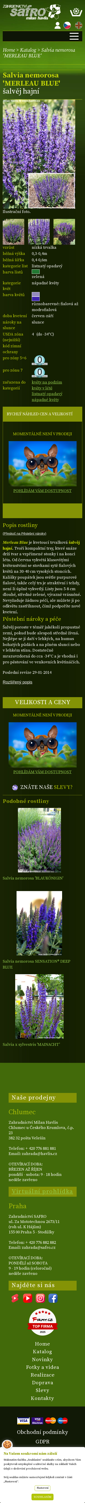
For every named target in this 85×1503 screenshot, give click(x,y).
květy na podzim (47, 382)
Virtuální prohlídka (42, 1191)
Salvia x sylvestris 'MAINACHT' (31, 1044)
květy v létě (42, 388)
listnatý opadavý (47, 393)
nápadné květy (45, 399)
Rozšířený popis (17, 682)
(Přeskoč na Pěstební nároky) (24, 533)
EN (77, 24)
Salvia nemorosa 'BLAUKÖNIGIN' (33, 878)
